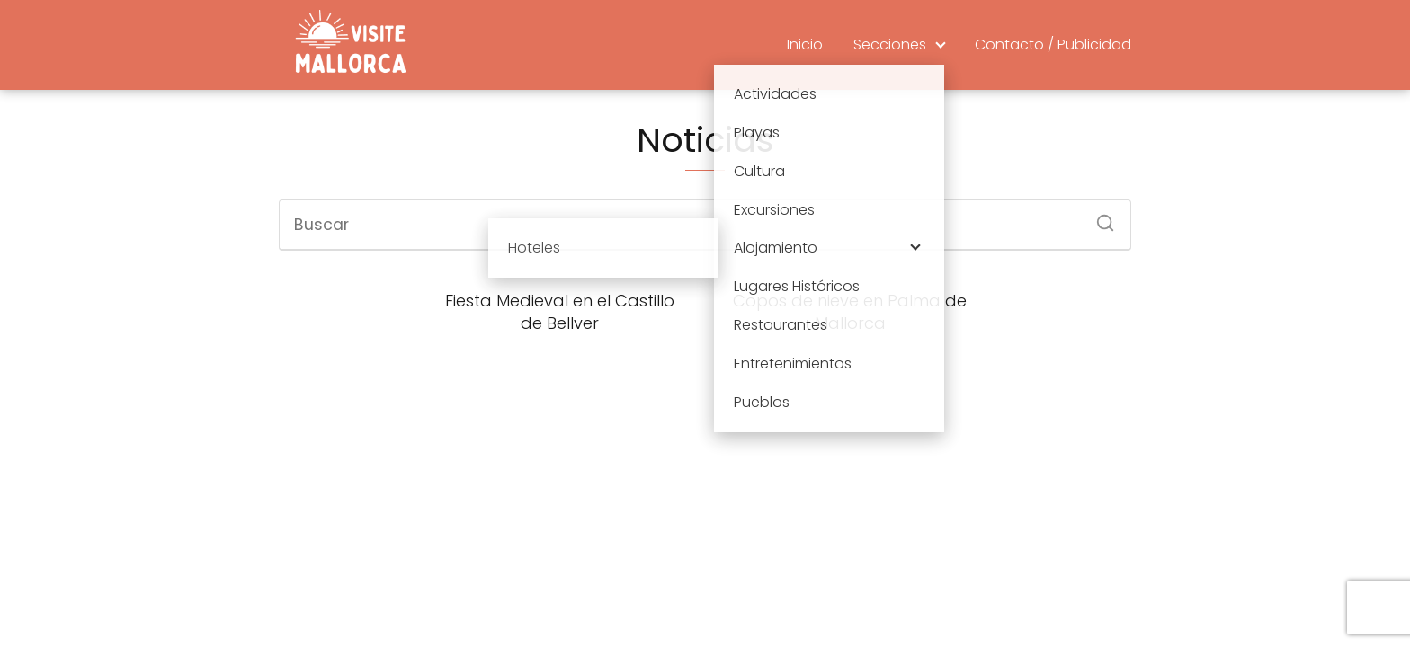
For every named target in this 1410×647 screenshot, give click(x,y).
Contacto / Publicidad (1053, 44)
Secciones (889, 44)
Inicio (805, 44)
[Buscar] (1099, 217)
